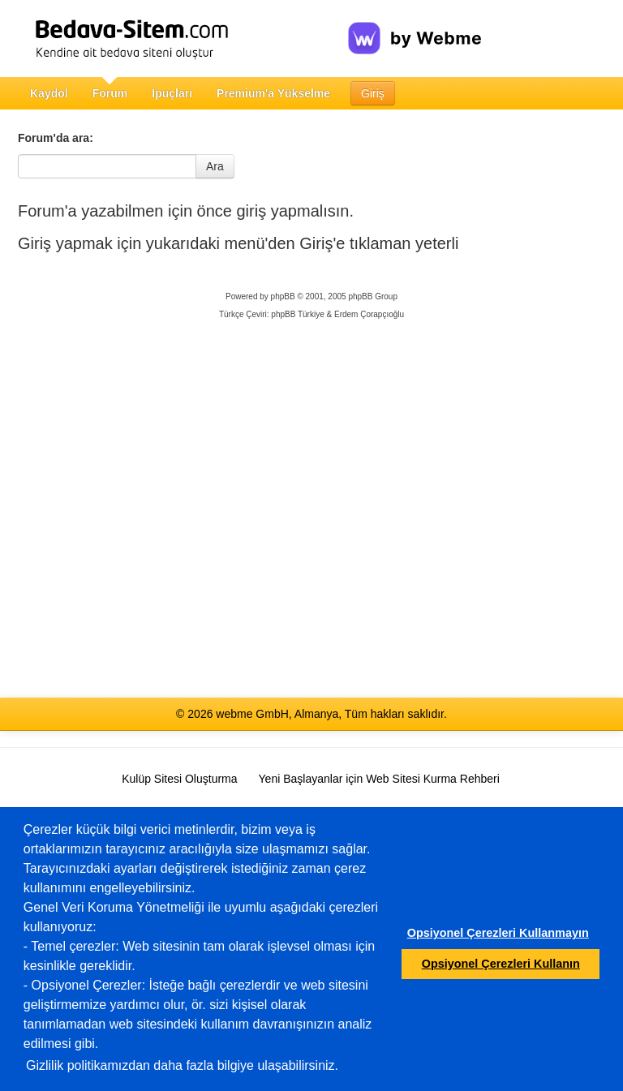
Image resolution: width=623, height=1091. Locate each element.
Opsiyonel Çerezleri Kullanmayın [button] (498, 932)
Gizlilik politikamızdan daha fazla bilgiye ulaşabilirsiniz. (182, 1065)
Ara (215, 166)
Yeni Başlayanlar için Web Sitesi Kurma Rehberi (379, 778)
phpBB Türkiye (297, 314)
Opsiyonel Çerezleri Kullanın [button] (501, 963)
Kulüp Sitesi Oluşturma (179, 778)
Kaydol (49, 93)
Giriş (373, 93)
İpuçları (172, 93)
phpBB (283, 296)
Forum (110, 93)
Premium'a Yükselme (273, 93)
